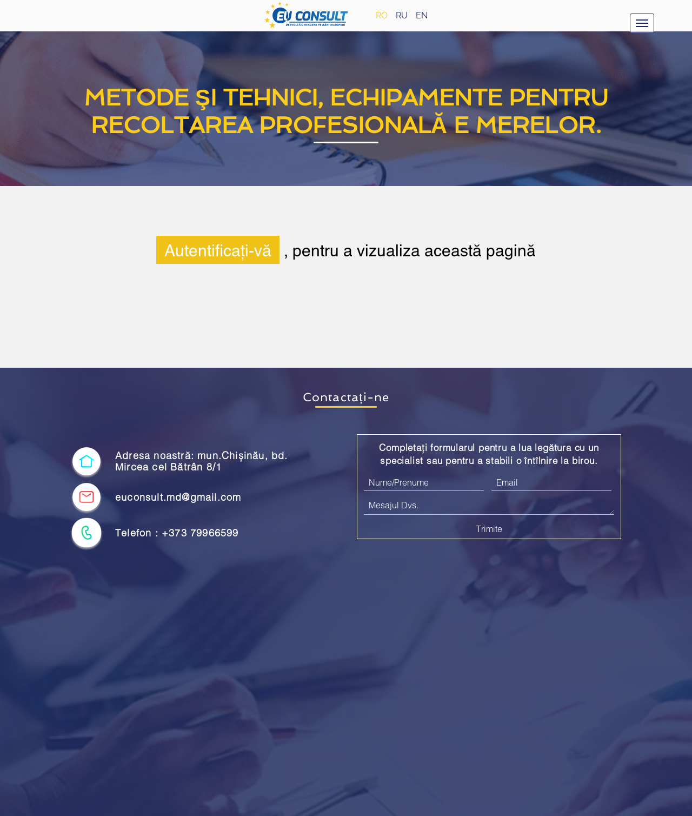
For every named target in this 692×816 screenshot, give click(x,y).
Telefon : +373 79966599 (177, 533)
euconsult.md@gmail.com (178, 497)
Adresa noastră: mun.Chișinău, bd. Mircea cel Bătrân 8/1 (201, 461)
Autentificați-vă (217, 250)
